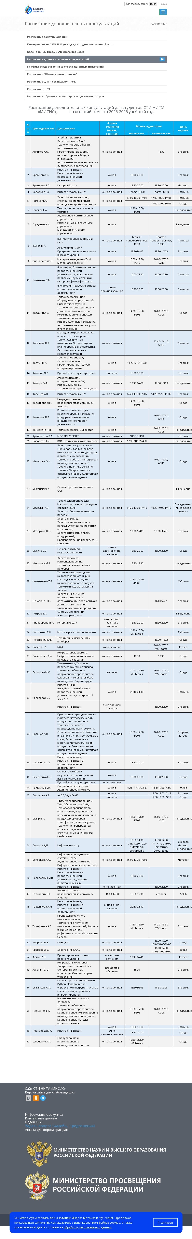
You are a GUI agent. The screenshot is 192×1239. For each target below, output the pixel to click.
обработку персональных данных (88, 1227)
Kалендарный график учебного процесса (55, 52)
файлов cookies (109, 1222)
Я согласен (165, 1222)
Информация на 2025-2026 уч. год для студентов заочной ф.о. (69, 44)
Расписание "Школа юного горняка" (52, 74)
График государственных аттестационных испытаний (65, 66)
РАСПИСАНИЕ (159, 24)
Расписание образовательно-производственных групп (65, 96)
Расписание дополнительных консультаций (58, 59)
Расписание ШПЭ (38, 89)
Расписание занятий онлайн (47, 37)
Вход (164, 3)
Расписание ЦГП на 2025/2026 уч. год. (51, 81)
